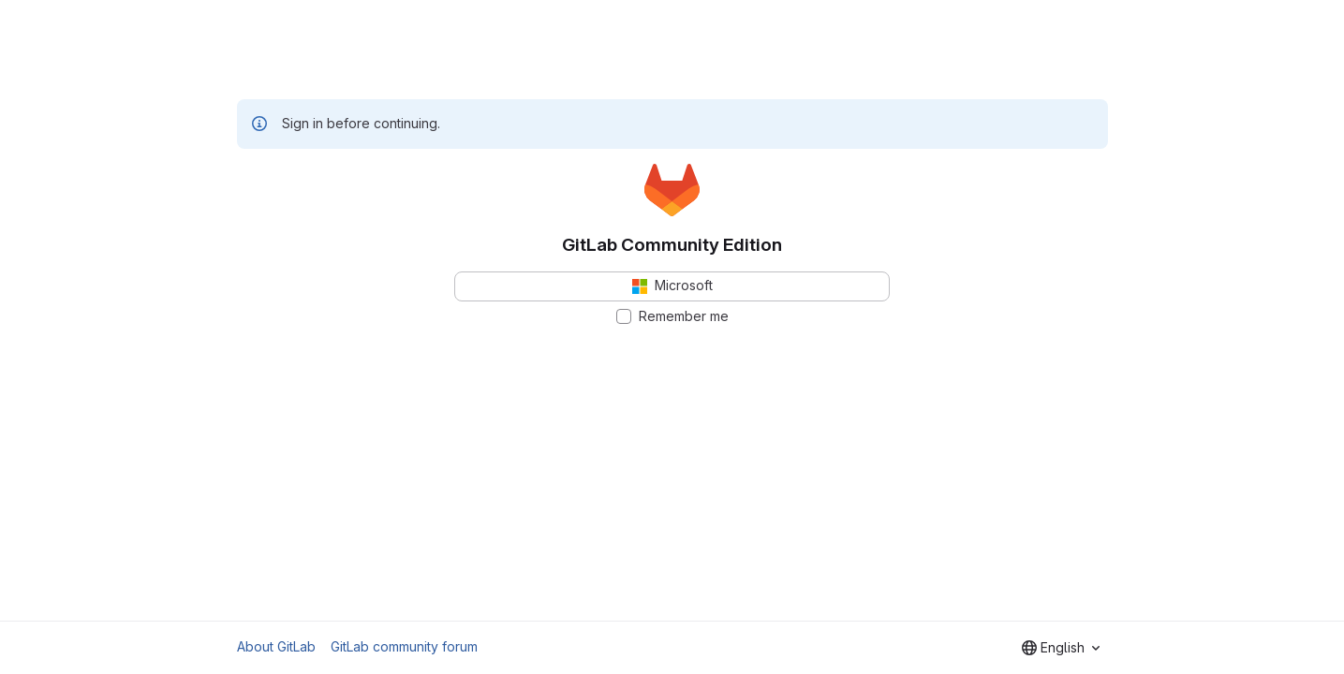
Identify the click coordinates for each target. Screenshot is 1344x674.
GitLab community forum (404, 646)
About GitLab (276, 646)
